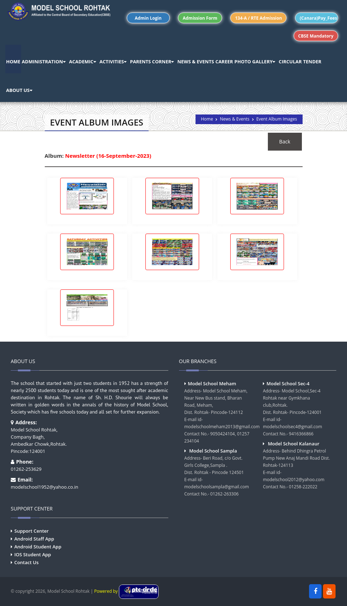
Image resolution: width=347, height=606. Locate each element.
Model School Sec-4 (287, 383)
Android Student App (37, 546)
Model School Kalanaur (293, 443)
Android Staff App (34, 539)
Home (207, 119)
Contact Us (26, 562)
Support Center (31, 531)
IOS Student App (32, 554)
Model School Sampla (213, 451)
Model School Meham (212, 383)
